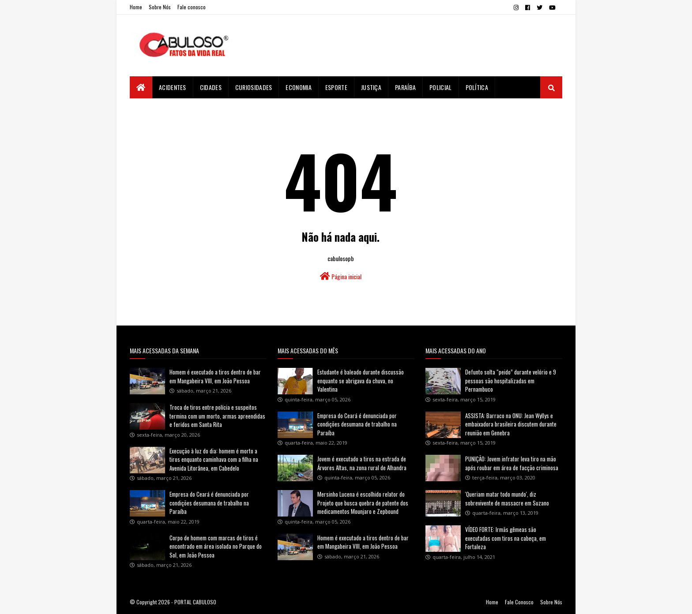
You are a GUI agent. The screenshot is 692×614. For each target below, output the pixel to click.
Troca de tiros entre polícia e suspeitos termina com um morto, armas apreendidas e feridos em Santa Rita (217, 416)
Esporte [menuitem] (336, 87)
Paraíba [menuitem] (405, 87)
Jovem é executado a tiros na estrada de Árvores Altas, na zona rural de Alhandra (361, 463)
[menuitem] (141, 87)
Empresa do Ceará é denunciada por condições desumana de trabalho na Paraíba (209, 503)
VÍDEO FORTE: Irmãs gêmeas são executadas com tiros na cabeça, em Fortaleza (505, 538)
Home (136, 7)
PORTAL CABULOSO (195, 602)
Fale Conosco (519, 602)
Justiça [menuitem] (371, 87)
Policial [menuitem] (440, 87)
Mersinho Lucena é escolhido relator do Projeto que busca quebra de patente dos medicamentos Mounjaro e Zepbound (362, 503)
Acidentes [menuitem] (172, 87)
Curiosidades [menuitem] (253, 87)
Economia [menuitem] (298, 87)
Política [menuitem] (477, 87)
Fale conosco (191, 7)
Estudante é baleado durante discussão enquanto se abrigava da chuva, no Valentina (360, 380)
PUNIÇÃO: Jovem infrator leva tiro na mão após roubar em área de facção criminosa (511, 463)
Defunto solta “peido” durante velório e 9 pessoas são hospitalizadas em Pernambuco (510, 380)
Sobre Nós (160, 7)
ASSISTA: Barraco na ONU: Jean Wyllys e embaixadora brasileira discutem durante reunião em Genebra (511, 424)
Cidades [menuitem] (211, 87)
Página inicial (340, 276)
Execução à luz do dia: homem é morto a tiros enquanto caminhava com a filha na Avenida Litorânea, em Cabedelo (213, 459)
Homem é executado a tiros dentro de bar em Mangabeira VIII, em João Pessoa (215, 376)
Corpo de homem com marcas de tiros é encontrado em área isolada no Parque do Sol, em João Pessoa (215, 546)
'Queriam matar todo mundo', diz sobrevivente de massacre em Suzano (507, 498)
